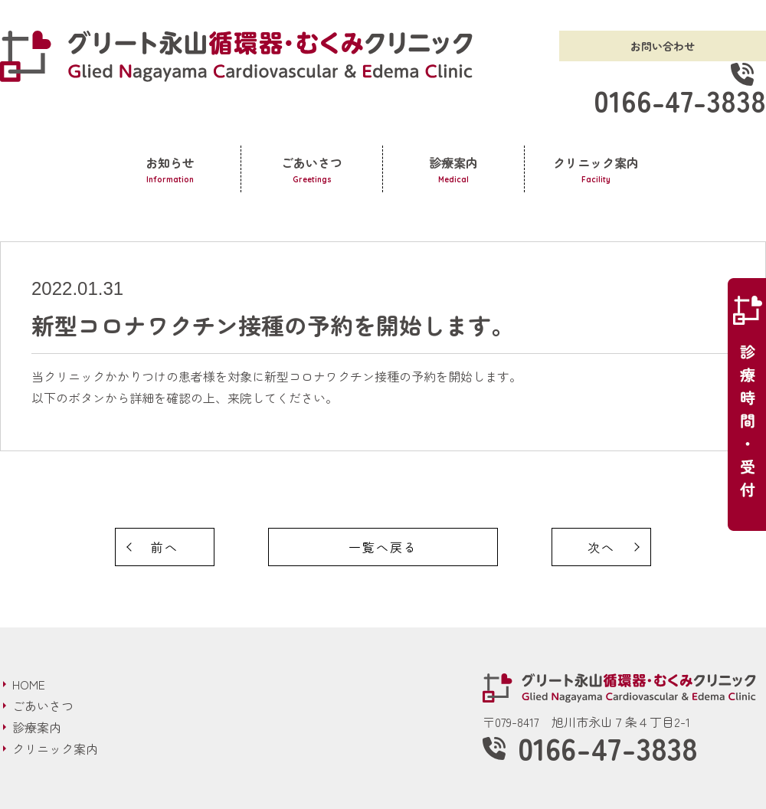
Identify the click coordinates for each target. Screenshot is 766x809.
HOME (28, 684)
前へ (164, 547)
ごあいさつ (311, 170)
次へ (601, 547)
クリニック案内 (596, 170)
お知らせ (170, 170)
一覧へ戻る (383, 547)
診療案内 (453, 170)
